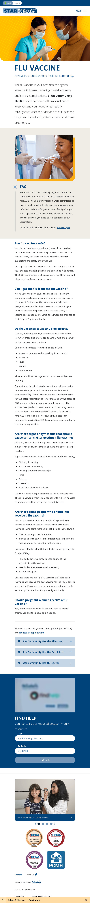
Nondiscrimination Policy (41, 896)
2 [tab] (43, 824)
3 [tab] (47, 824)
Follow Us (31, 874)
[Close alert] (86, 900)
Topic (20, 733)
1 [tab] (39, 824)
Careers (18, 874)
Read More (34, 900)
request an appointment (31, 632)
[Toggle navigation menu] (81, 11)
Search (45, 760)
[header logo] (20, 11)
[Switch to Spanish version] (12, 3)
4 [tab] (51, 824)
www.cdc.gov (63, 227)
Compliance (19, 896)
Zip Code (22, 746)
